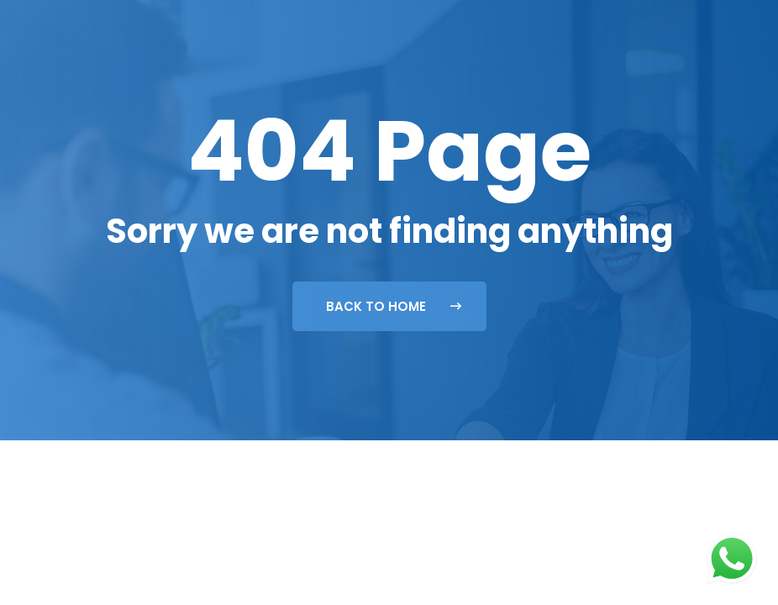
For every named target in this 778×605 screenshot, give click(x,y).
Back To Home (393, 306)
